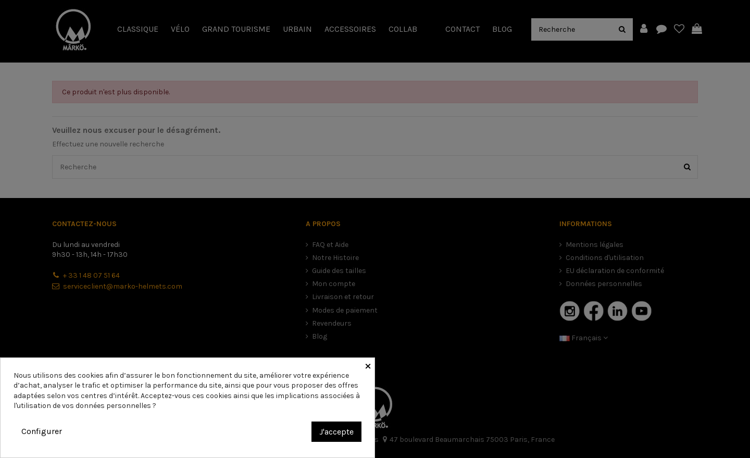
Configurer (41, 431)
